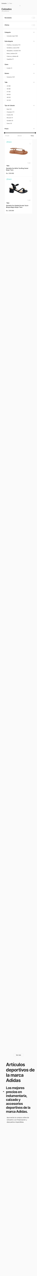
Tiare (10, 3)
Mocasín (10, 117)
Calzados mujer (12, 36)
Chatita (10, 115)
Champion (10, 112)
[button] (20, 32)
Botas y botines (12, 53)
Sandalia (10, 120)
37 (8, 91)
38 (9, 97)
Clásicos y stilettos (12, 56)
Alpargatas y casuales (14, 50)
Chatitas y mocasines (13, 45)
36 (8, 89)
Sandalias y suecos (13, 47)
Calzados (4, 3)
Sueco (9, 123)
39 (9, 94)
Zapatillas (10, 59)
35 (8, 86)
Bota (9, 109)
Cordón (9, 68)
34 (9, 100)
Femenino (11, 77)
